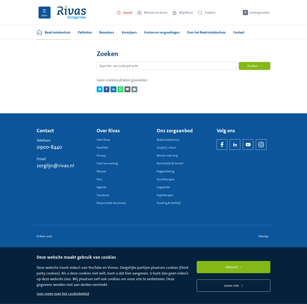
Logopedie (163, 187)
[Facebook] (222, 144)
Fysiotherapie (165, 179)
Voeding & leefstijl (169, 203)
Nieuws (101, 171)
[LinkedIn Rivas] (235, 144)
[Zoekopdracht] (167, 66)
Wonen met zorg (167, 155)
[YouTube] (248, 144)
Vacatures (103, 195)
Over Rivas (103, 140)
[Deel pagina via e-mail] (127, 89)
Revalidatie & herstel (170, 163)
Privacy (101, 155)
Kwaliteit (102, 147)
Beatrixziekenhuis (168, 140)
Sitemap (263, 236)
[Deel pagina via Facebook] (106, 89)
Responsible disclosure (111, 203)
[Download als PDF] (134, 89)
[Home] (71, 12)
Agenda (101, 187)
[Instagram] (261, 144)
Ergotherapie (165, 195)
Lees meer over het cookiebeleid (63, 293)
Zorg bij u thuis (166, 147)
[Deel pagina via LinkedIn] (113, 89)
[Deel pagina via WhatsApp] (120, 89)
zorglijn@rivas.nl (55, 165)
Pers (99, 179)
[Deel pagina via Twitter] (100, 89)
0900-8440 (49, 147)
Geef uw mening (107, 163)
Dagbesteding (165, 171)
